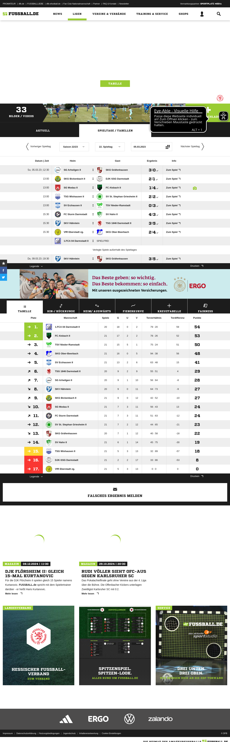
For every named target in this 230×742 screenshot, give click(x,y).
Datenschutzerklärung (26, 733)
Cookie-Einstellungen (111, 733)
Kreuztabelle (169, 308)
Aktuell (43, 130)
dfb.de (21, 4)
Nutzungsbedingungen (49, 733)
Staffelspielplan (187, 130)
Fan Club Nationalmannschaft (76, 4)
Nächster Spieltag (193, 146)
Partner (96, 4)
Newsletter (124, 4)
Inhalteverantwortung (88, 733)
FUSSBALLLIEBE (35, 4)
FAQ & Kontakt (109, 4)
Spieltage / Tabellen (115, 130)
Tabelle (115, 83)
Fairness (205, 308)
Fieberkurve (133, 308)
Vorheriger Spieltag (37, 146)
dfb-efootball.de (53, 4)
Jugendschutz (69, 733)
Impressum (8, 733)
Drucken (196, 265)
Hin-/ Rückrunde (61, 308)
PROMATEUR (9, 4)
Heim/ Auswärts (97, 308)
